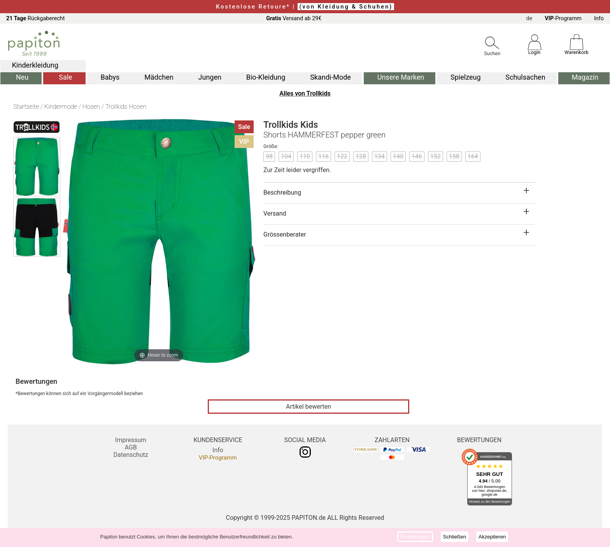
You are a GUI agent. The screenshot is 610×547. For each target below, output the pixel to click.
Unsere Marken (400, 77)
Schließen (454, 537)
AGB (130, 447)
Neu (22, 77)
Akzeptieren (492, 537)
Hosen (91, 106)
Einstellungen (415, 537)
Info (599, 18)
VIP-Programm (218, 457)
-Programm (563, 18)
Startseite (26, 106)
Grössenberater (284, 234)
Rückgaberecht (35, 18)
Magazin (584, 77)
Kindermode (60, 106)
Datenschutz (130, 454)
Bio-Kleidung (266, 77)
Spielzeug (465, 77)
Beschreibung (282, 192)
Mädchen (158, 77)
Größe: (270, 146)
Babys (110, 77)
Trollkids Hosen (125, 106)
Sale (65, 77)
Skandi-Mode (330, 77)
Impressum (131, 440)
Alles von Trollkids (304, 93)
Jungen (209, 77)
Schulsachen (525, 77)
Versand (274, 213)
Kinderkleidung (35, 65)
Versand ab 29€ (293, 18)
